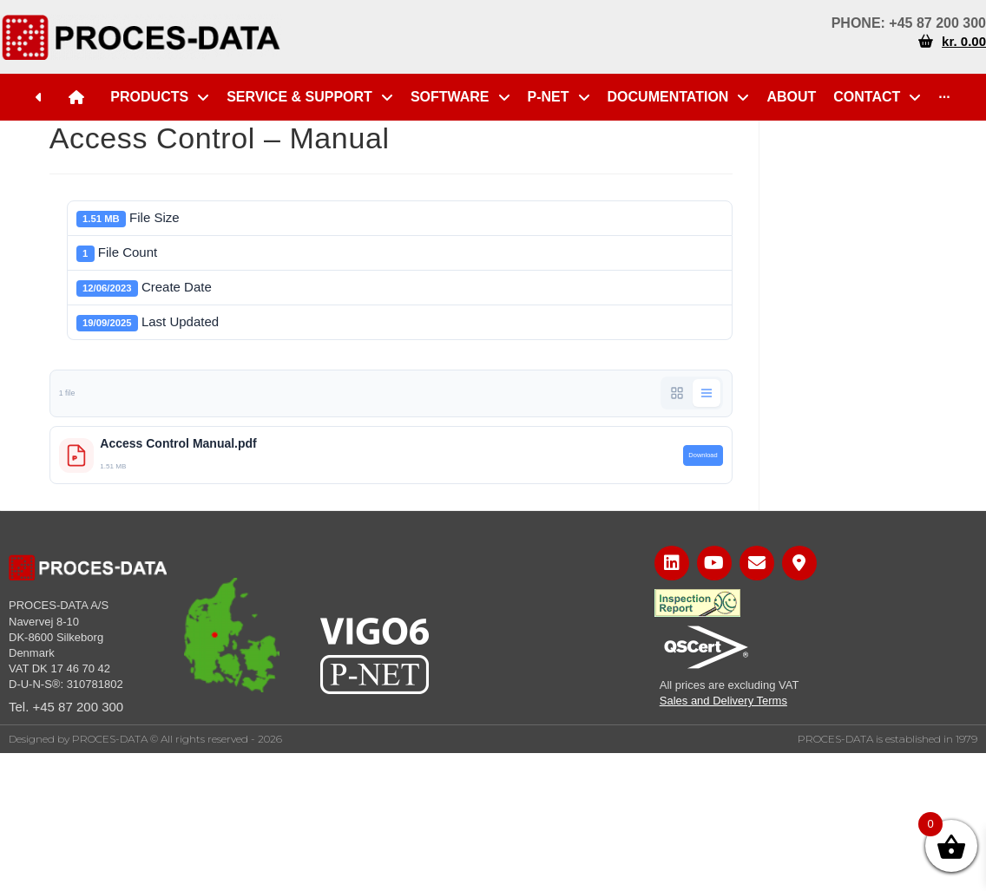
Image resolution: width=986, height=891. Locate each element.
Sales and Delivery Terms (723, 700)
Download (702, 455)
